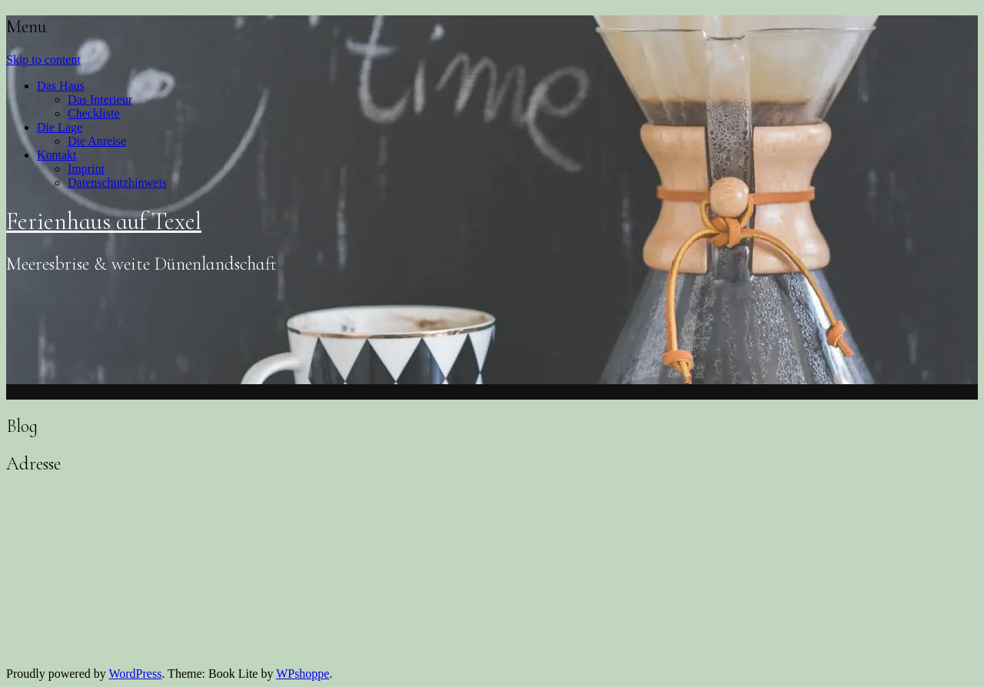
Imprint (86, 168)
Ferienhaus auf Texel (103, 221)
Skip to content (43, 59)
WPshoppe (302, 673)
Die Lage (59, 127)
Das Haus (61, 85)
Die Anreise (97, 141)
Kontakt (57, 154)
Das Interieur (100, 99)
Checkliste (94, 113)
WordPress (134, 673)
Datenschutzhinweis (117, 182)
